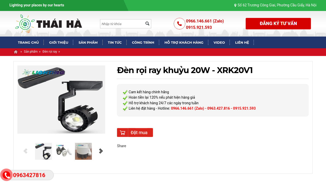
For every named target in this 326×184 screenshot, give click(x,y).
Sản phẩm (31, 51)
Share (121, 146)
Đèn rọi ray (49, 51)
